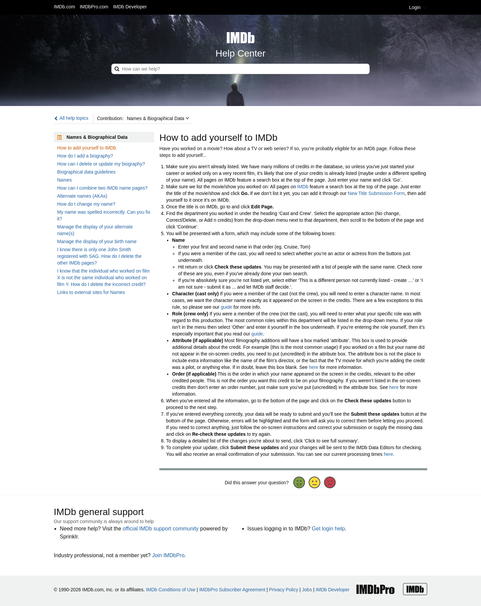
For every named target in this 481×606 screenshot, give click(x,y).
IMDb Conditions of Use (170, 589)
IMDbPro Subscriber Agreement (232, 589)
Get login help (328, 528)
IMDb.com (64, 6)
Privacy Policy (283, 589)
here (313, 367)
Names (64, 180)
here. (389, 454)
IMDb (302, 186)
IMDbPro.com (94, 6)
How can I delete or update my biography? (101, 164)
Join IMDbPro (168, 555)
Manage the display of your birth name (97, 241)
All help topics (71, 118)
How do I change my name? (86, 204)
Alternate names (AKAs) (82, 196)
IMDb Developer (130, 6)
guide (226, 307)
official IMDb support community (160, 528)
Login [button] (418, 7)
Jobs (307, 589)
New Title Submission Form (376, 193)
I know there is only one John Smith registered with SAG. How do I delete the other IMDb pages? (99, 256)
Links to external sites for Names (91, 292)
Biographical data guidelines (86, 172)
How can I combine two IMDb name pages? (102, 188)
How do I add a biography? (85, 156)
